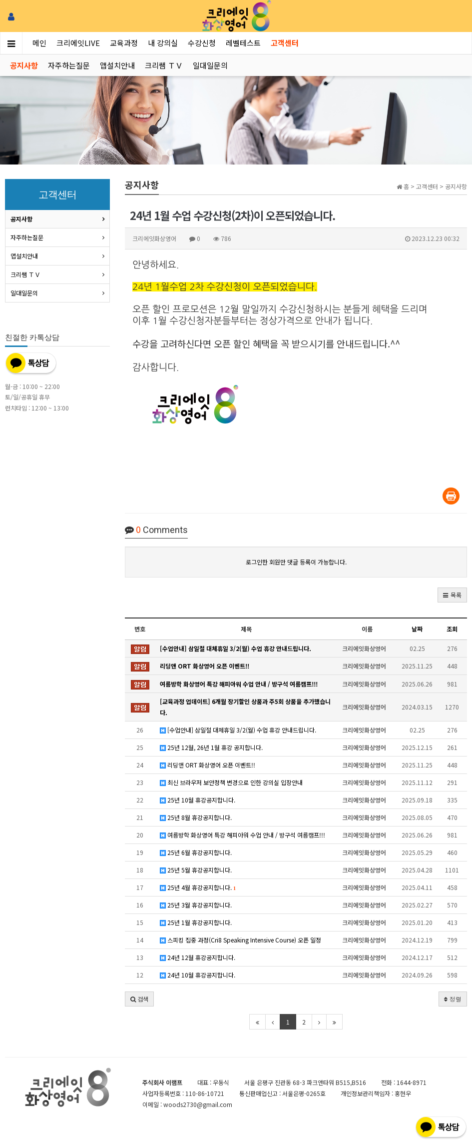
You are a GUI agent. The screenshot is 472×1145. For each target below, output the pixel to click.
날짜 (417, 628)
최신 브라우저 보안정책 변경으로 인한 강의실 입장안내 (231, 782)
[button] (452, 595)
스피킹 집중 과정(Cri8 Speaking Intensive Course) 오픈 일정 (240, 940)
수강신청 (202, 43)
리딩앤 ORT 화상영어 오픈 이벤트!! (207, 764)
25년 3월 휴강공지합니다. (196, 904)
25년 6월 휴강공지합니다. (196, 852)
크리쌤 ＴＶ (164, 65)
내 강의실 (163, 43)
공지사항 (24, 65)
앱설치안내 (117, 65)
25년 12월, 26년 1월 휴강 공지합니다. (211, 747)
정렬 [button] (453, 998)
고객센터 (285, 43)
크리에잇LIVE (78, 43)
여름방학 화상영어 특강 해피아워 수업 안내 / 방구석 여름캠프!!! (242, 834)
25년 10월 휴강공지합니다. (197, 800)
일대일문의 (210, 65)
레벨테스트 (243, 43)
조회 (452, 628)
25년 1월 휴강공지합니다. (196, 922)
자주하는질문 (69, 65)
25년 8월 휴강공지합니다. (196, 817)
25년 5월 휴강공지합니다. (196, 870)
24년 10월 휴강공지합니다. (197, 974)
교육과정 (124, 43)
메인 (39, 43)
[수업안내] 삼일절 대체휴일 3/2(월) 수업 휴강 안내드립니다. (238, 730)
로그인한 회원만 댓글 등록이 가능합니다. (296, 562)
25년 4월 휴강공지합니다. (198, 887)
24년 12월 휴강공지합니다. (197, 957)
